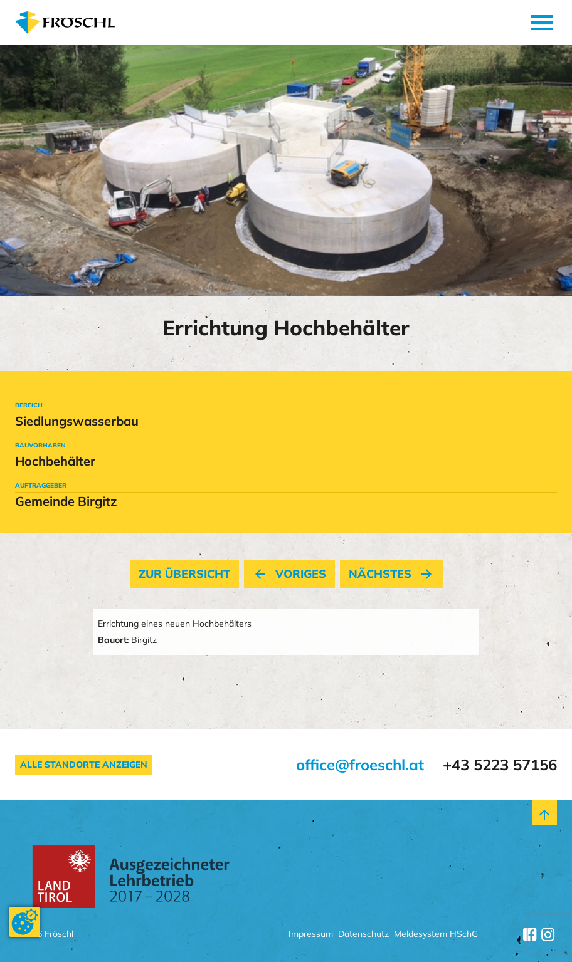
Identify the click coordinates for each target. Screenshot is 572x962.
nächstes (391, 574)
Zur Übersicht (184, 574)
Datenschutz (363, 934)
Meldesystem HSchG (436, 934)
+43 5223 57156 (500, 764)
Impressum (311, 934)
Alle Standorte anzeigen (83, 764)
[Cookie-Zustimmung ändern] (24, 922)
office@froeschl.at (360, 764)
